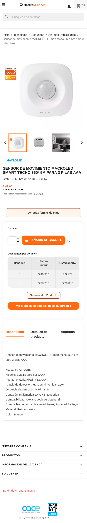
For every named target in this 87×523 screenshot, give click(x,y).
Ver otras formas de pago (43, 212)
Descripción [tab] (15, 332)
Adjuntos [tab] (68, 332)
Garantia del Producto (43, 295)
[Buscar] (43, 17)
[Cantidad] (12, 240)
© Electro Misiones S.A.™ (34, 518)
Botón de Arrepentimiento (19, 490)
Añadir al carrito (43, 241)
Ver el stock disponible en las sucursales (43, 305)
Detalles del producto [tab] (40, 334)
